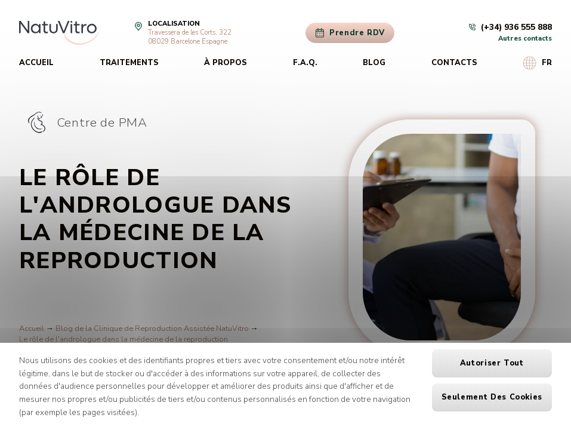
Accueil (36, 62)
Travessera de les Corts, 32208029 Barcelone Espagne (190, 37)
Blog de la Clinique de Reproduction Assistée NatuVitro (152, 328)
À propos (225, 62)
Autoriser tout (492, 363)
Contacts (454, 62)
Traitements (129, 62)
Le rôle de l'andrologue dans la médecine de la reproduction (123, 339)
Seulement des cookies (492, 397)
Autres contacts (525, 38)
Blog (374, 62)
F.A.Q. (305, 62)
